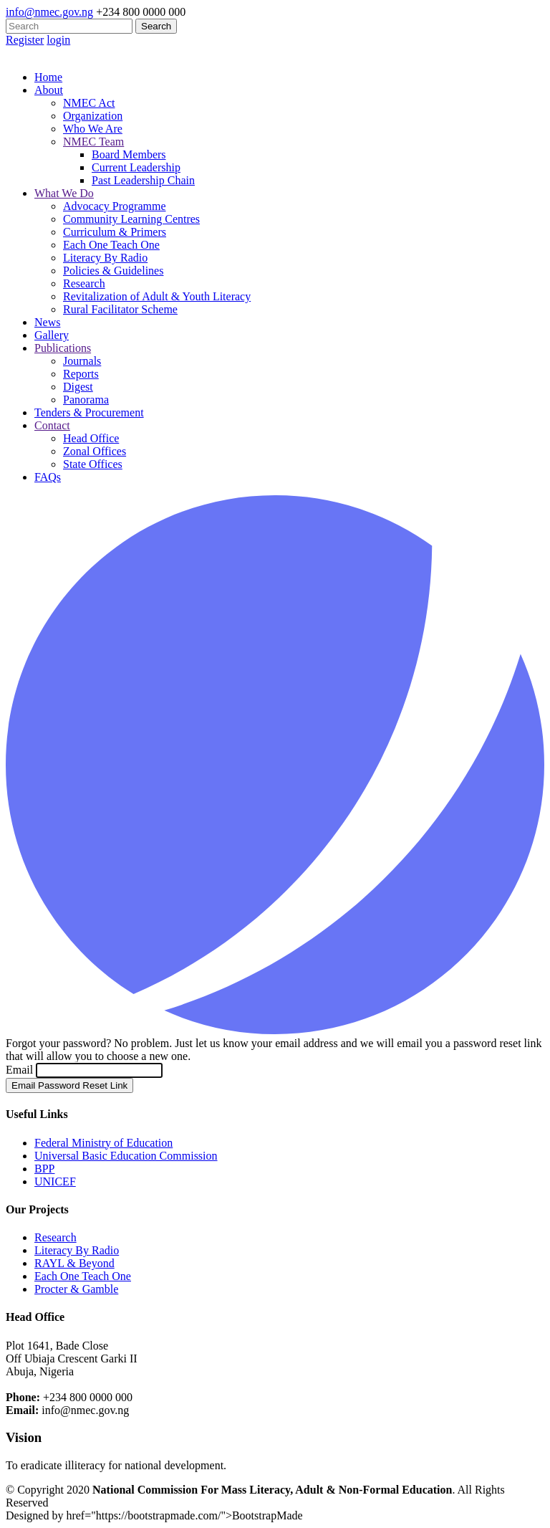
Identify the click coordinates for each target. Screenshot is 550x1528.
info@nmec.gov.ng (49, 12)
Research (84, 283)
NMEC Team (93, 141)
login (58, 40)
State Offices (92, 464)
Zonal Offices (94, 451)
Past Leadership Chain (143, 180)
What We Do (64, 193)
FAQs (47, 477)
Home (48, 77)
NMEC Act (89, 103)
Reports (81, 374)
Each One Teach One (111, 245)
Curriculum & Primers (114, 232)
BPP (44, 1168)
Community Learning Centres (131, 219)
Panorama (86, 399)
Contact (52, 425)
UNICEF (55, 1181)
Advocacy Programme (114, 206)
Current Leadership (136, 167)
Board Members (129, 154)
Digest (78, 387)
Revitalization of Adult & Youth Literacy (157, 296)
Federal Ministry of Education (103, 1143)
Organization (92, 116)
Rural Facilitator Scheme (120, 309)
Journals (82, 361)
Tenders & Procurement (89, 412)
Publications (62, 348)
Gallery (51, 335)
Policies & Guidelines (113, 270)
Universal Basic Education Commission (126, 1156)
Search (156, 26)
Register (25, 40)
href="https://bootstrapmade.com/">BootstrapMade (184, 1515)
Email (21, 1070)
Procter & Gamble (76, 1289)
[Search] (69, 26)
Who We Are (92, 129)
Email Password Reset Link (69, 1085)
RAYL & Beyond (74, 1263)
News (47, 322)
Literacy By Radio (105, 258)
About (48, 90)
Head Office (91, 438)
